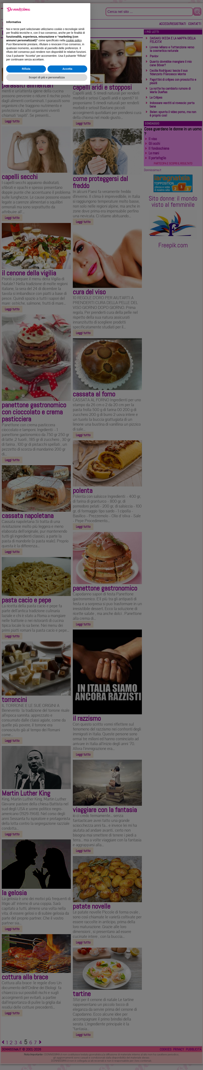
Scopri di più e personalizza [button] (47, 1059)
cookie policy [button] (73, 1022)
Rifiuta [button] (26, 1050)
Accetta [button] (67, 1050)
